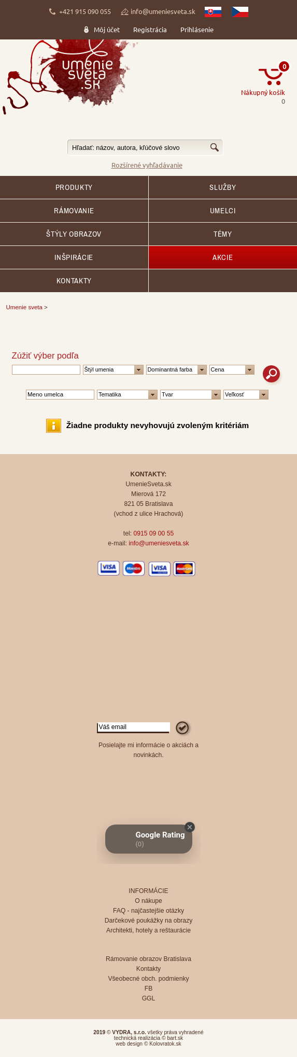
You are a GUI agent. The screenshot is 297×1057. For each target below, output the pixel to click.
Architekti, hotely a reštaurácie (148, 930)
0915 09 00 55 (153, 533)
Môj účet (107, 29)
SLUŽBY (222, 187)
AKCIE (223, 257)
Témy (223, 234)
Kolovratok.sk (165, 1044)
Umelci (223, 210)
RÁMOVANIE (74, 210)
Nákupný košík (263, 92)
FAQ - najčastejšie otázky (148, 910)
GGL (148, 998)
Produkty (74, 187)
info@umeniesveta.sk (163, 11)
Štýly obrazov (74, 234)
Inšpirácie (73, 257)
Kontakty (74, 280)
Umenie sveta (24, 307)
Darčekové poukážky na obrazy (149, 920)
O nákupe (148, 900)
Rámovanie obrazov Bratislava (148, 959)
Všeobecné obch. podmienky (148, 978)
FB (149, 988)
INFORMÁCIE (148, 891)
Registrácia (150, 29)
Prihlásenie (197, 29)
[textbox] (145, 148)
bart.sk (175, 1038)
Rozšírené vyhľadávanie (146, 164)
